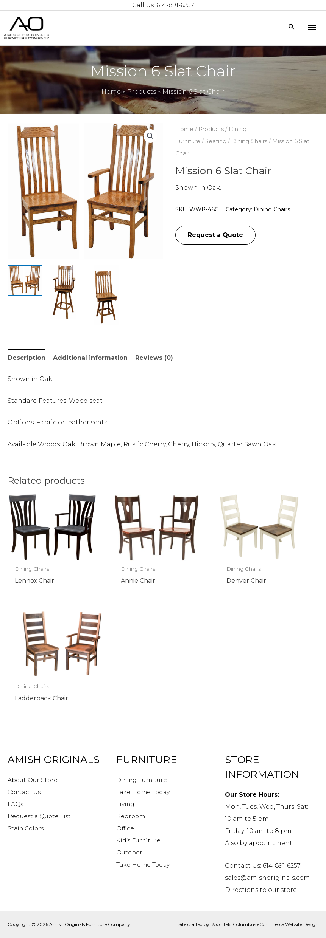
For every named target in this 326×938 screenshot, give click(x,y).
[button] (150, 136)
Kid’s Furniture (139, 840)
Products (211, 129)
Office (125, 828)
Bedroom (131, 816)
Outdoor (130, 852)
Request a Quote (215, 234)
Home (184, 129)
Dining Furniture (143, 780)
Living (126, 804)
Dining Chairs (249, 141)
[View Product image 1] (25, 280)
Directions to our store (261, 890)
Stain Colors (27, 828)
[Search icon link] (292, 27)
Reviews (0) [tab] (154, 357)
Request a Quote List (40, 816)
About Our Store (33, 780)
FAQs (15, 804)
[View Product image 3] (105, 295)
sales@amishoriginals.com (267, 878)
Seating (215, 141)
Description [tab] (26, 357)
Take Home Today (144, 792)
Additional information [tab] (90, 357)
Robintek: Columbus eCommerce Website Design (264, 924)
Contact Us (25, 792)
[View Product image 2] (65, 292)
